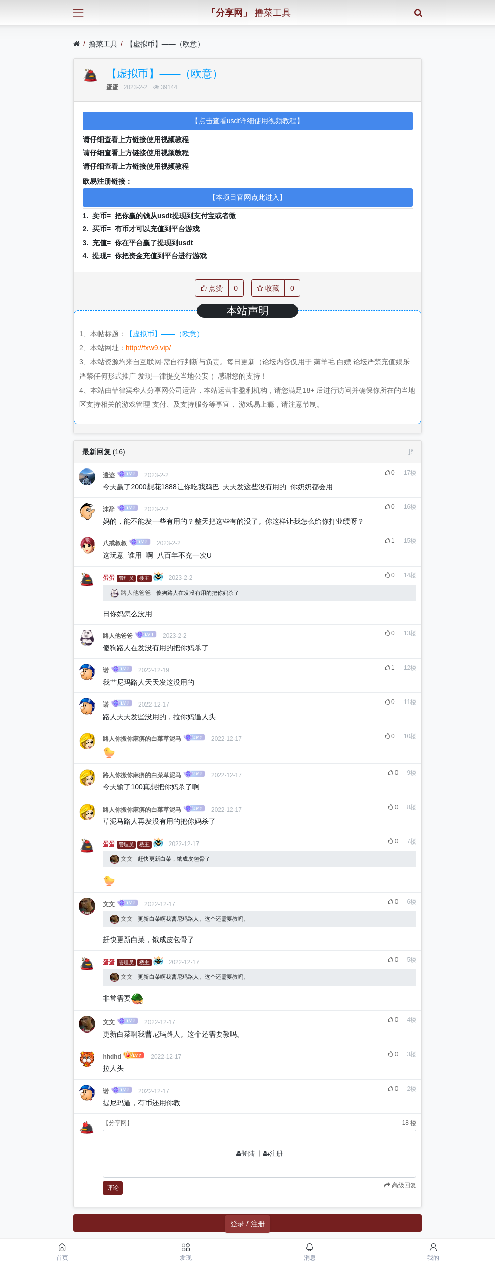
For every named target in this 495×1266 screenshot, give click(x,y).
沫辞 (109, 509)
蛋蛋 (112, 87)
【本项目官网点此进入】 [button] (247, 197)
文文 (122, 858)
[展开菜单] (78, 12)
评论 (113, 1187)
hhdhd (112, 1056)
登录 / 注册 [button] (247, 1224)
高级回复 (403, 1185)
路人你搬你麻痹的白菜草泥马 (142, 738)
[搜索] (418, 12)
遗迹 (109, 475)
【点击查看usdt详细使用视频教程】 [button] (247, 121)
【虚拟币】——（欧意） (165, 44)
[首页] (76, 44)
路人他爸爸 (131, 592)
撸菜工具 (103, 44)
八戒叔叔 (115, 543)
